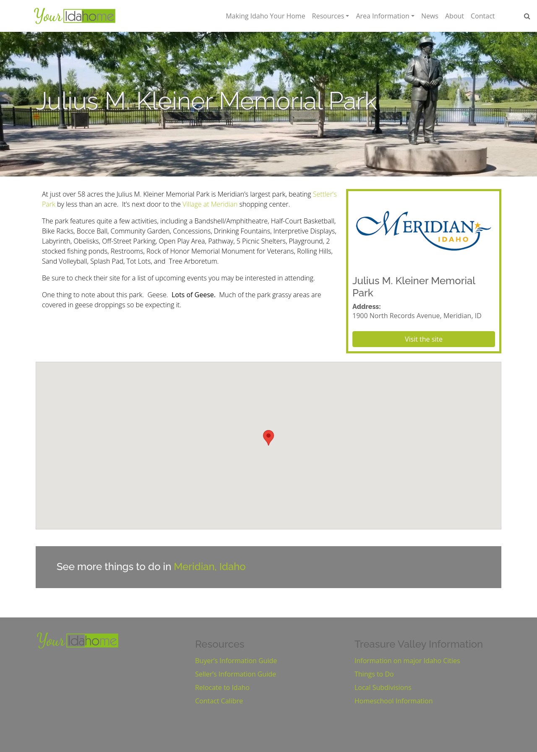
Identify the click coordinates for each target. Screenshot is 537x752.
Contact (483, 16)
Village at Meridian (209, 204)
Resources (328, 16)
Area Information (382, 16)
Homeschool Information (394, 700)
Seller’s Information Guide (235, 674)
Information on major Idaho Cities (407, 660)
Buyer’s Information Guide (236, 660)
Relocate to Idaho (222, 687)
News (429, 16)
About (454, 16)
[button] (268, 438)
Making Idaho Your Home (265, 16)
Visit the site (424, 339)
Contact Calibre (219, 700)
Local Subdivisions (383, 687)
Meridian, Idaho (209, 566)
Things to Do (374, 674)
